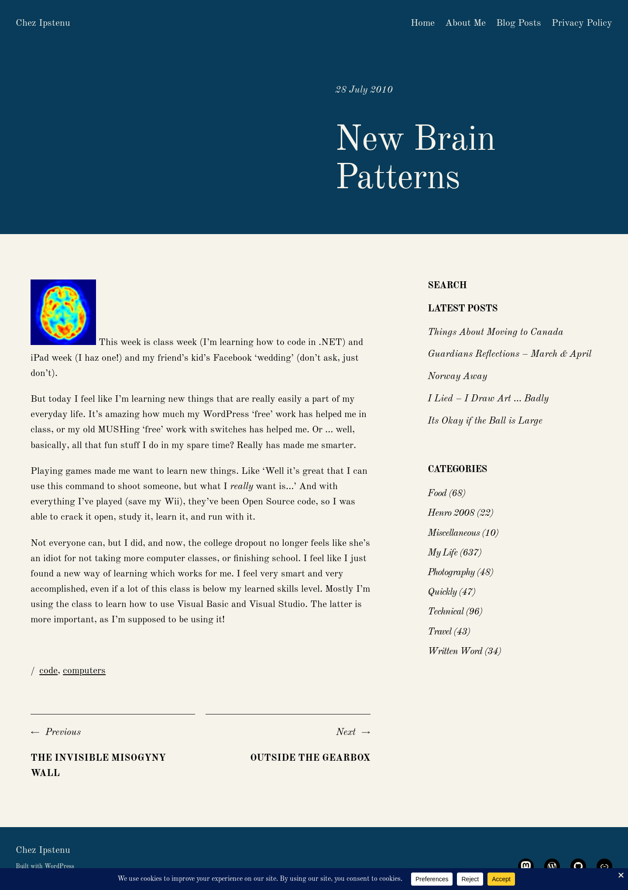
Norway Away (457, 376)
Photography (451, 572)
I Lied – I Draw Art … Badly (488, 399)
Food (437, 493)
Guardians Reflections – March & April (509, 354)
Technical (445, 612)
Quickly (442, 592)
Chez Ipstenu (43, 23)
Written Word (455, 651)
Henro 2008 (451, 513)
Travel (439, 632)
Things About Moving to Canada (495, 332)
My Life (442, 553)
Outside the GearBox (310, 758)
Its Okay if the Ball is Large (485, 421)
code (48, 671)
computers (84, 671)
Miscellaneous (454, 533)
